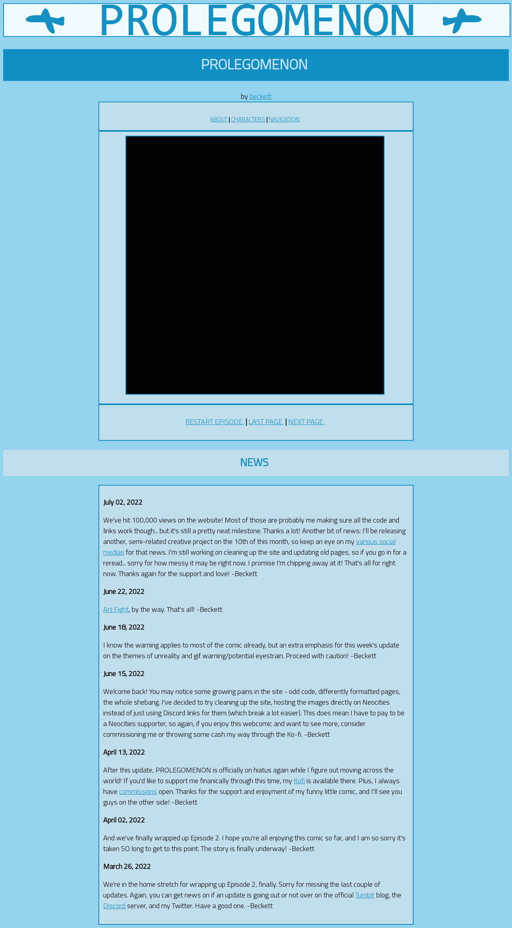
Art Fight (116, 609)
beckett (260, 96)
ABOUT (218, 119)
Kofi (299, 780)
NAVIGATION (284, 119)
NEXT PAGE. (306, 421)
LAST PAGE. (265, 421)
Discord (114, 905)
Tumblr (365, 895)
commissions (138, 791)
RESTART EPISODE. (214, 421)
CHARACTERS (248, 119)
